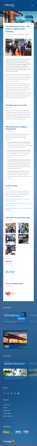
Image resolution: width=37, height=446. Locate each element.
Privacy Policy (7, 413)
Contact (5, 408)
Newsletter (6, 410)
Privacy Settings (7, 416)
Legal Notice (6, 405)
